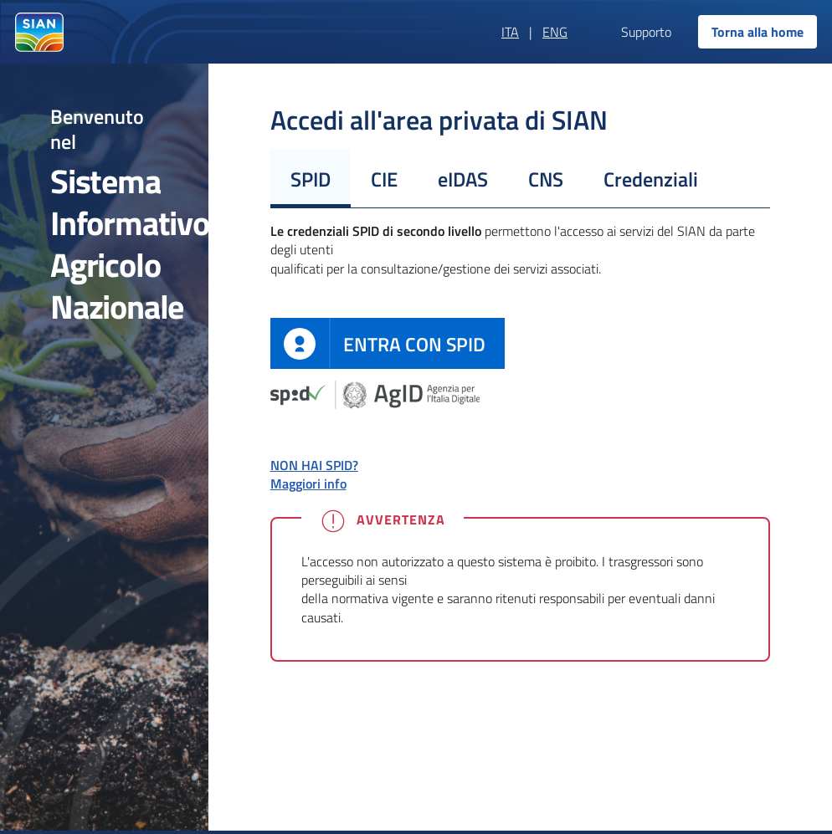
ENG (555, 32)
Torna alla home (757, 32)
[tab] (310, 178)
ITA (510, 32)
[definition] (387, 343)
